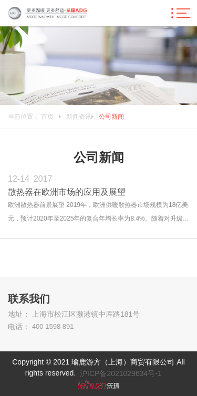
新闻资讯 (78, 116)
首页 (47, 116)
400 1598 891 (53, 326)
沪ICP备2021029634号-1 (121, 373)
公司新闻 (111, 116)
